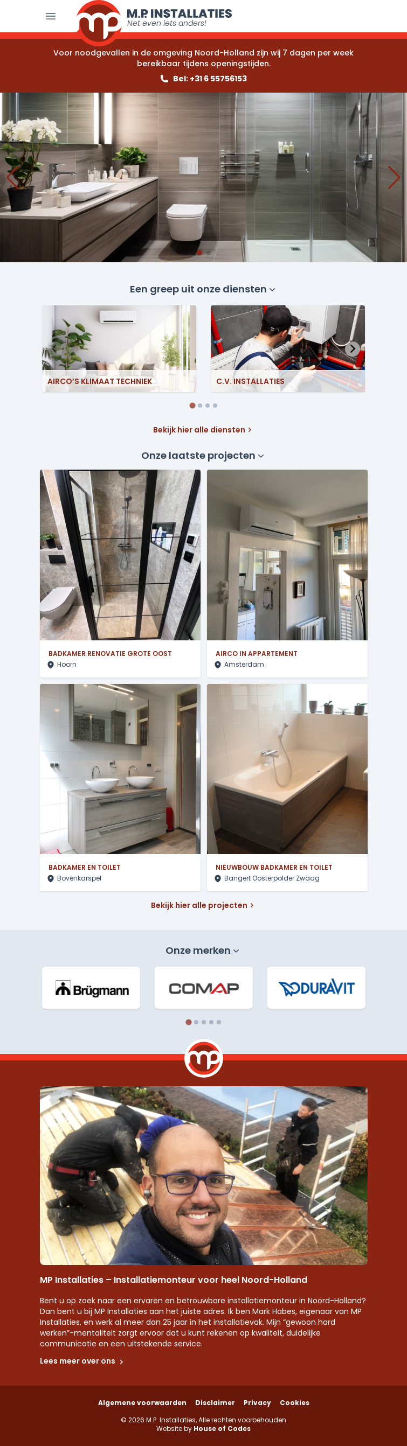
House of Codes (222, 1428)
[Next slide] (352, 349)
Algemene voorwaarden (142, 1403)
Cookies (294, 1403)
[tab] (192, 405)
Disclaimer (215, 1403)
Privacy (257, 1403)
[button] (199, 252)
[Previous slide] (55, 349)
